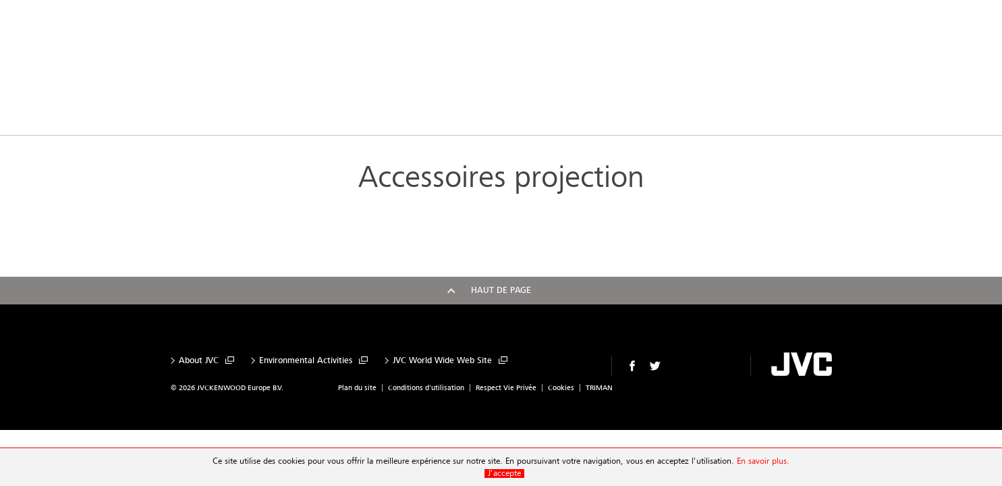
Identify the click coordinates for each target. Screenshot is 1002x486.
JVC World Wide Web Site (442, 360)
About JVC (199, 360)
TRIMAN (599, 388)
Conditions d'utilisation (426, 388)
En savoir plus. (763, 461)
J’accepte (504, 473)
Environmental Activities (305, 360)
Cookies (561, 388)
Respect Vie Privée (506, 388)
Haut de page (501, 290)
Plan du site (357, 388)
